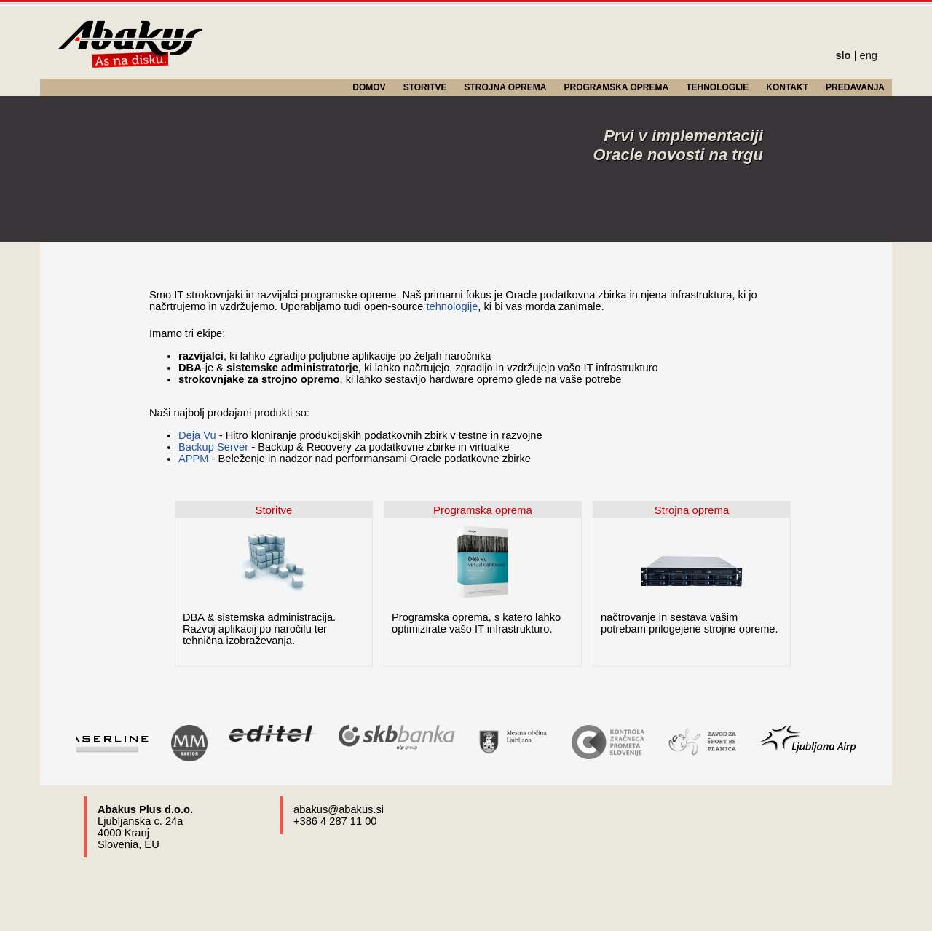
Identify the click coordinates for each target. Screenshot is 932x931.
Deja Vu (197, 435)
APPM (193, 458)
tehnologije (452, 306)
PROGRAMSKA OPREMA (616, 87)
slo (842, 55)
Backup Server (213, 447)
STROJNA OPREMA (506, 87)
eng (868, 55)
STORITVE (425, 87)
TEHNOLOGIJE (717, 87)
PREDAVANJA (855, 87)
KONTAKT (787, 87)
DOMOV (368, 87)
